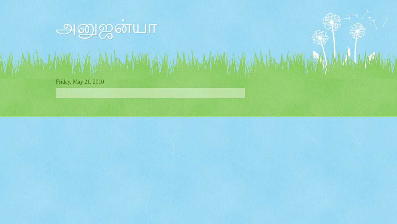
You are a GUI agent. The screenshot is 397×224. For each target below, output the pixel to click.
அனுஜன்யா (106, 26)
